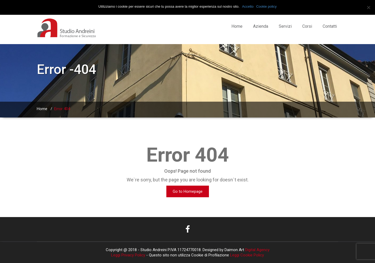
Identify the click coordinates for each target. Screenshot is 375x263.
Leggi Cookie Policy (247, 255)
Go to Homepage (188, 191)
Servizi (285, 26)
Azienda (260, 26)
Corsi (307, 26)
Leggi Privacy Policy (128, 255)
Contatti (330, 26)
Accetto (247, 6)
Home (237, 26)
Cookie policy (266, 6)
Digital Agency (256, 249)
